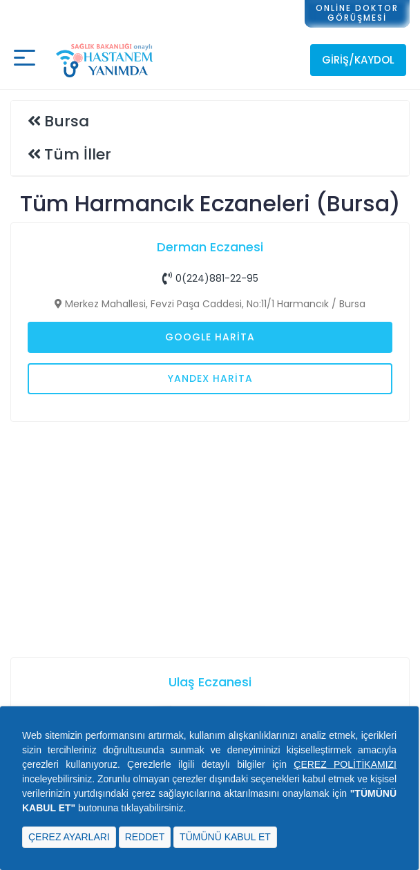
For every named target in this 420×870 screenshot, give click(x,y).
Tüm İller (77, 154)
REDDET (145, 836)
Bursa (66, 121)
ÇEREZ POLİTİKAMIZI (345, 764)
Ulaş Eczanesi (210, 681)
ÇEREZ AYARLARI (69, 836)
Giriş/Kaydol (358, 59)
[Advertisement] (210, 538)
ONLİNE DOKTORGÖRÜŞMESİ (357, 12)
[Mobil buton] (24, 60)
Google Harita (210, 337)
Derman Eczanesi (210, 246)
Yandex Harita (210, 378)
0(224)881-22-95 (210, 278)
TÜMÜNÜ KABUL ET (225, 836)
